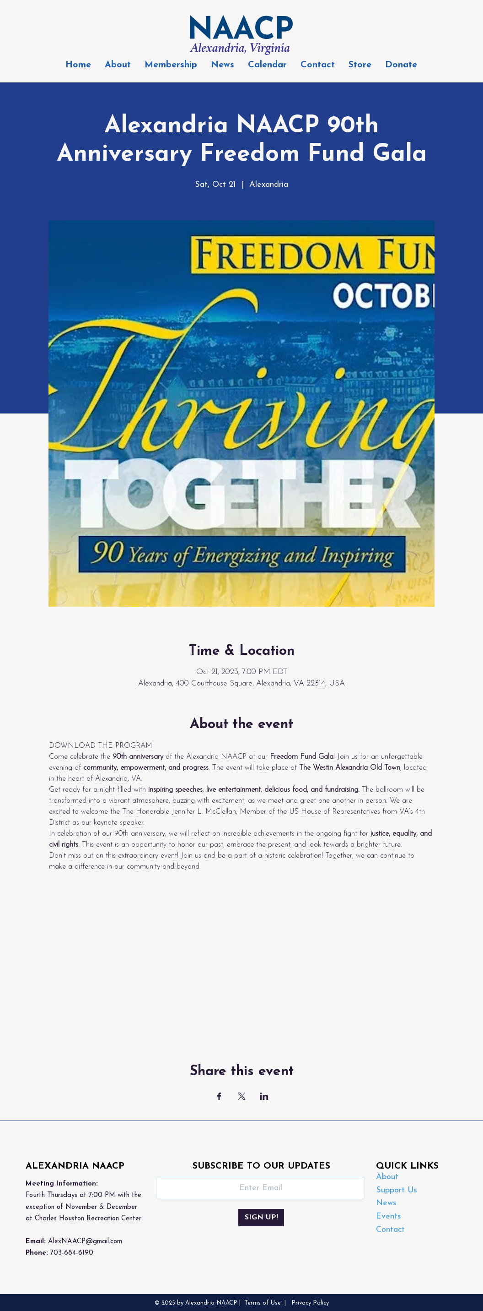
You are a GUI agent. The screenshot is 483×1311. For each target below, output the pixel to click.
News (386, 1203)
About (387, 1177)
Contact (390, 1229)
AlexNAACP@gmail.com (85, 1241)
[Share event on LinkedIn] (264, 1096)
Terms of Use (262, 1303)
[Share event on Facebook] (219, 1096)
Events (388, 1216)
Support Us (396, 1190)
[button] (171, 65)
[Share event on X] (241, 1096)
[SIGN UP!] (261, 1217)
